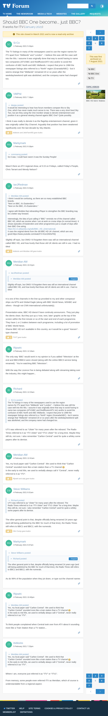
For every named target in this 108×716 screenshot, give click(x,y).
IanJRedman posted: (20, 273)
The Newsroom (24, 14)
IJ (9, 186)
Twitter (9, 708)
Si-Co (16, 42)
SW (9, 490)
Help (21, 708)
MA (9, 144)
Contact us (83, 708)
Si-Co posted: (17, 400)
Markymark (19, 143)
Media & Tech (45, 14)
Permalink (79, 83)
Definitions (26, 712)
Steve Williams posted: (21, 553)
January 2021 (33, 27)
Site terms (34, 708)
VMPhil (17, 94)
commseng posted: (19, 154)
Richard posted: (18, 500)
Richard (17, 388)
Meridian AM (20, 261)
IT (9, 644)
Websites (61, 14)
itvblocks (18, 643)
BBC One (95, 74)
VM (9, 95)
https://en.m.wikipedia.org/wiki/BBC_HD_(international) (32, 229)
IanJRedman (20, 184)
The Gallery (78, 14)
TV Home (7, 14)
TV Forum (20, 5)
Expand (74, 279)
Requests (95, 14)
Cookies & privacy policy (59, 708)
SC (8, 44)
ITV (92, 78)
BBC (93, 69)
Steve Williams (21, 489)
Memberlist (9, 712)
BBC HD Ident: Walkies (95, 101)
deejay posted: (17, 105)
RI (9, 349)
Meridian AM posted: (20, 196)
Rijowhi (17, 347)
